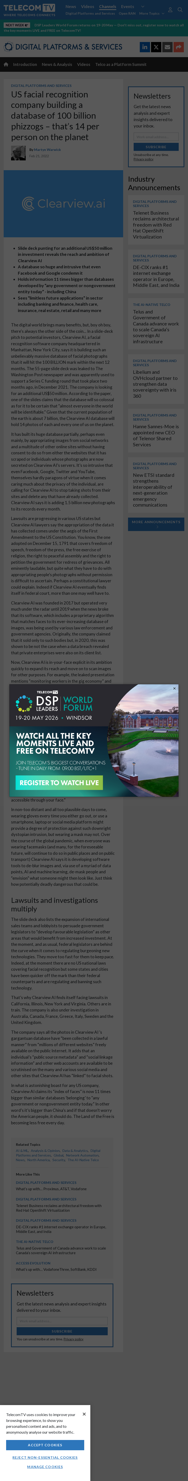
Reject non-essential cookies (45, 1457)
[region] (45, 1443)
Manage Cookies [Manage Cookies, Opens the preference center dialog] (45, 1467)
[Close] (84, 1414)
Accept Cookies (45, 1445)
